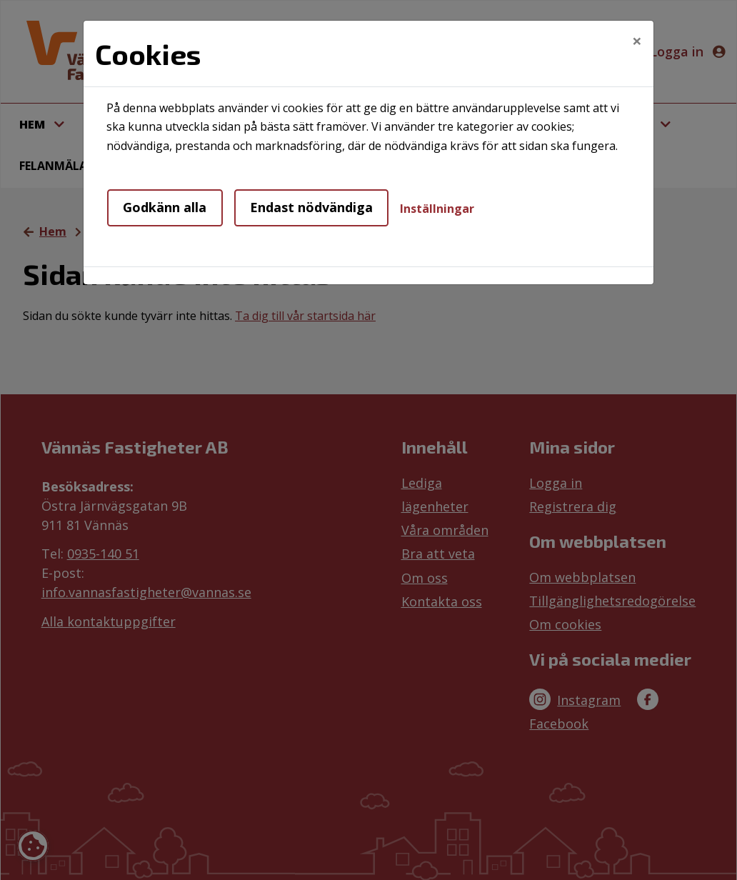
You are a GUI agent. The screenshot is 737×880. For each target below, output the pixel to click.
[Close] (637, 41)
